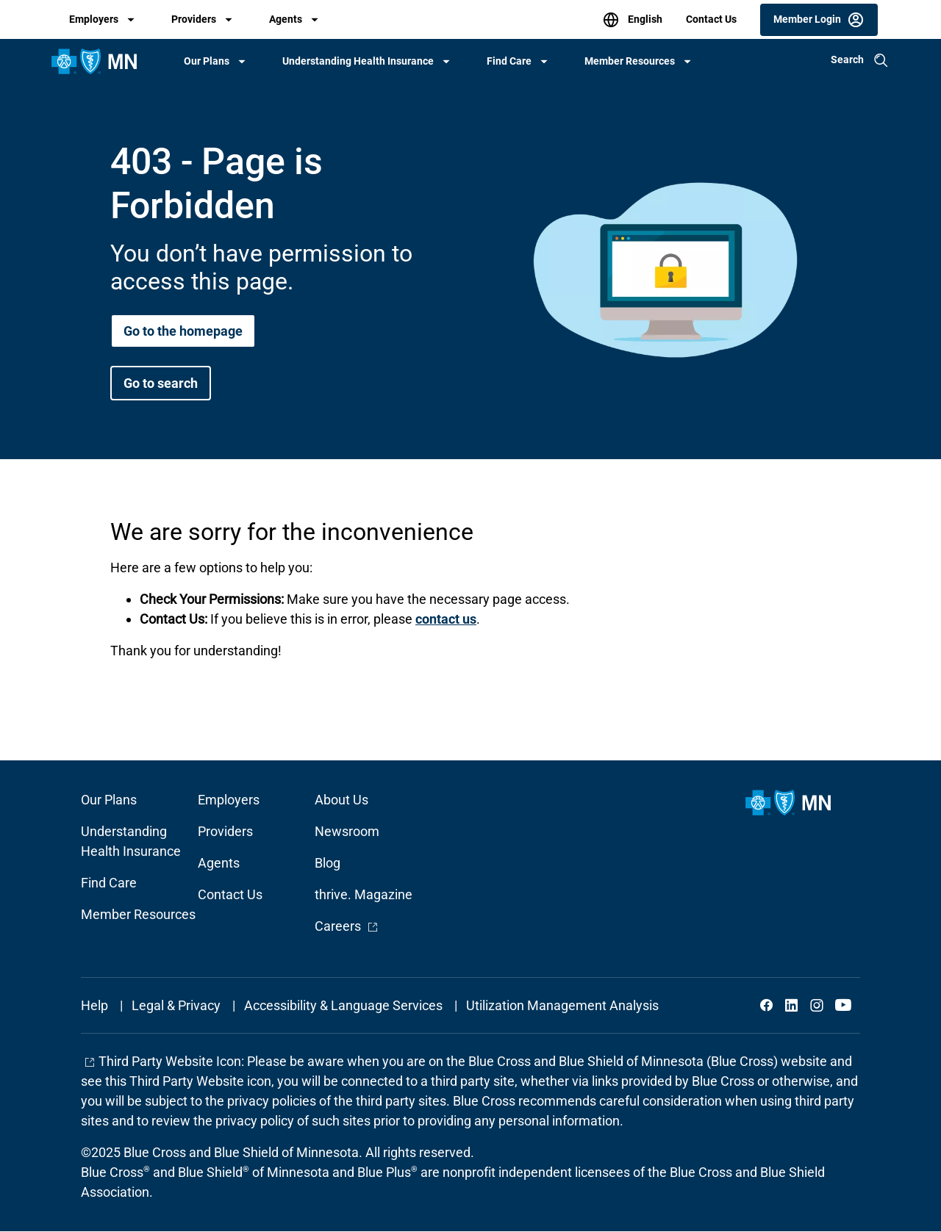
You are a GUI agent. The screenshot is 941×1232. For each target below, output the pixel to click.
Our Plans (206, 61)
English (644, 18)
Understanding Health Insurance (358, 61)
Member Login (807, 18)
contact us (445, 619)
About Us (341, 799)
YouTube (841, 1005)
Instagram (816, 1005)
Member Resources (629, 61)
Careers (347, 926)
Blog (327, 863)
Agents (285, 19)
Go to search (161, 383)
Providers (193, 19)
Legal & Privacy (176, 1005)
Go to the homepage (183, 331)
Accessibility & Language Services (343, 1005)
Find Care (509, 61)
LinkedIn (791, 1005)
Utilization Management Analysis (562, 1005)
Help (94, 1005)
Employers (93, 19)
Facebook (766, 1005)
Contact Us (711, 19)
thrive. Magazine (363, 894)
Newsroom (347, 831)
